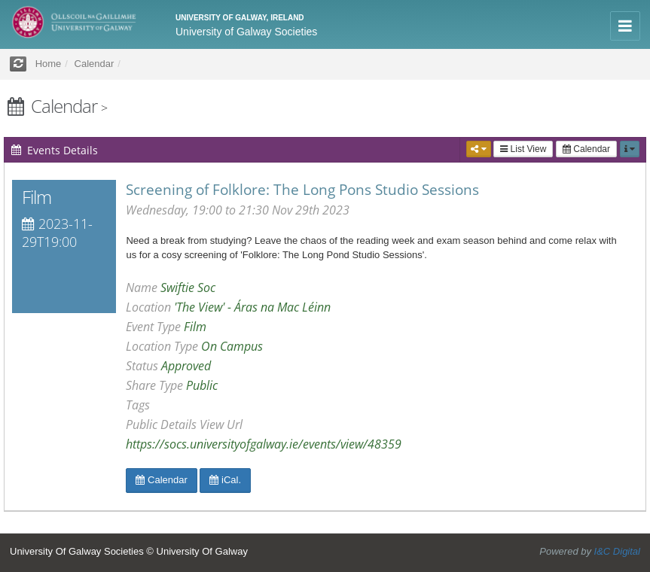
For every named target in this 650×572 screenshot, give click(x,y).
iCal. (225, 479)
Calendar (586, 149)
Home (48, 63)
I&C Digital (617, 551)
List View (523, 149)
